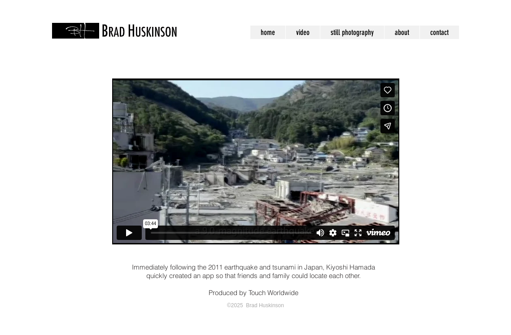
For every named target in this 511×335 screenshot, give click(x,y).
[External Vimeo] (255, 161)
